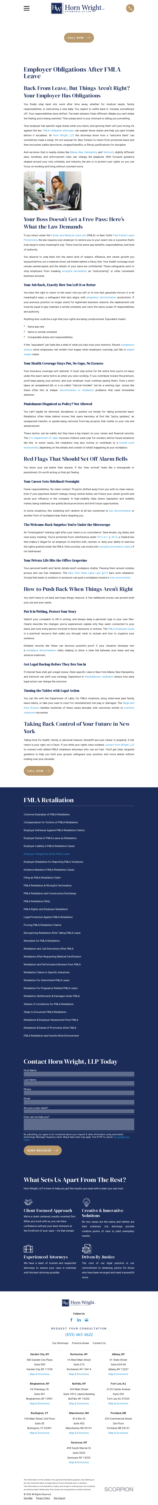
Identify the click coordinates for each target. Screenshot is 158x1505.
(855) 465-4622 (79, 1334)
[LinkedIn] (79, 1320)
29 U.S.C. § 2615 (107, 537)
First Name (30, 1070)
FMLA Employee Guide (121, 628)
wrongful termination (74, 271)
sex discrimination (120, 510)
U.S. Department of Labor (44, 437)
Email (27, 1098)
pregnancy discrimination (101, 297)
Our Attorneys (60, 1343)
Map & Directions (40, 1374)
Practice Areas (80, 1343)
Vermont (108, 152)
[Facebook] (71, 1320)
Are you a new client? (36, 1108)
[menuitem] (79, 814)
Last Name (30, 1080)
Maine (73, 152)
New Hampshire (87, 152)
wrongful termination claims (115, 546)
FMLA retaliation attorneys (58, 130)
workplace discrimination (41, 650)
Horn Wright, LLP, (63, 135)
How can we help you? (36, 1117)
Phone (27, 1089)
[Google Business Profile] (86, 1320)
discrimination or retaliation (77, 390)
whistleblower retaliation (99, 676)
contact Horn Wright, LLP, (119, 744)
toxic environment (120, 577)
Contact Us (99, 1343)
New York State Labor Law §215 (88, 572)
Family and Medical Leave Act (68, 235)
